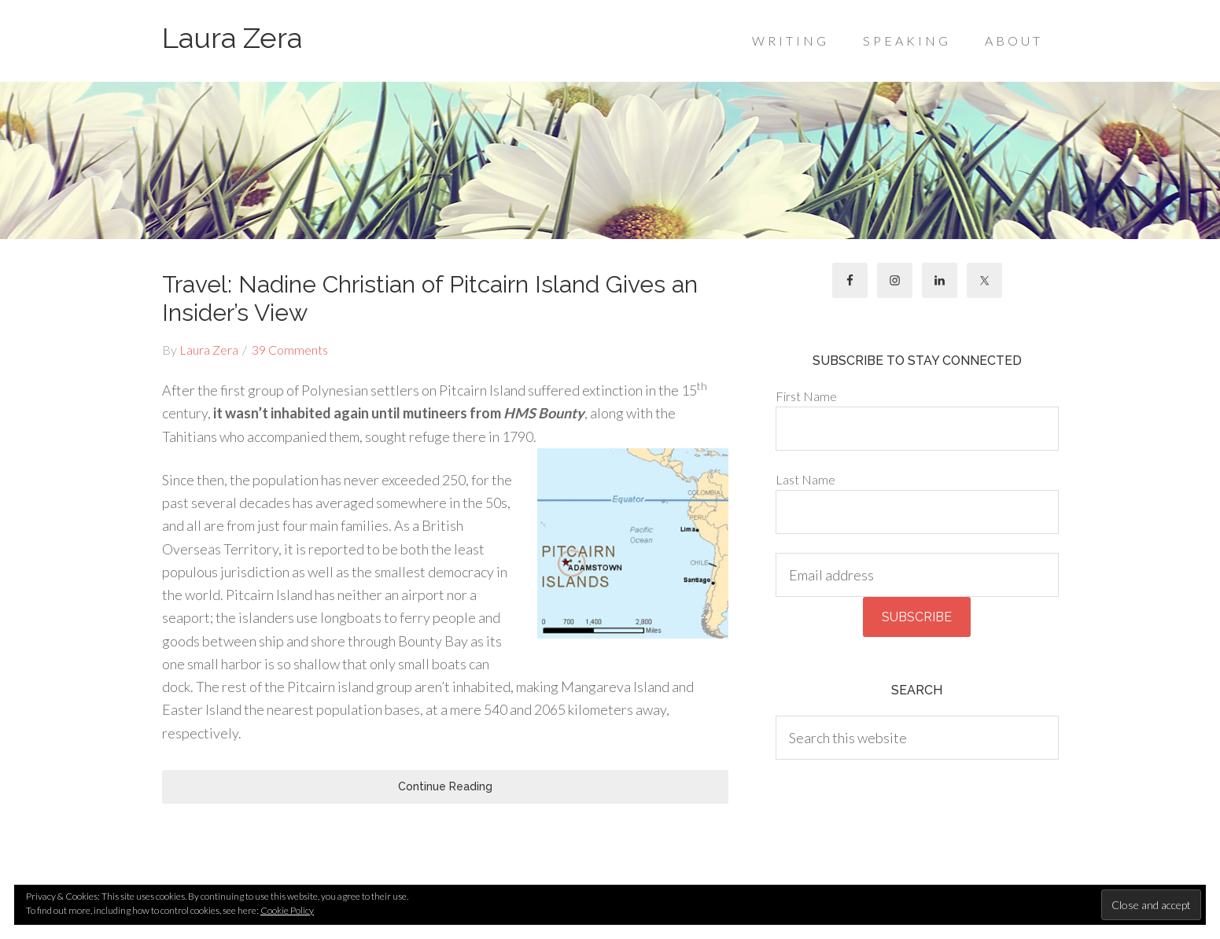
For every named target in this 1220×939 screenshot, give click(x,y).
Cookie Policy (287, 910)
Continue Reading (445, 786)
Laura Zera (232, 37)
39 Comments (290, 349)
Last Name (805, 479)
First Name (806, 395)
